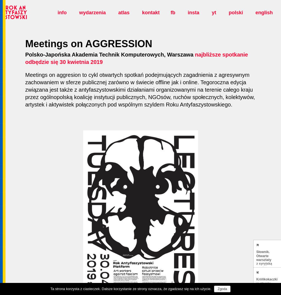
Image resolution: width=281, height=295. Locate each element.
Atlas (124, 12)
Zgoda (222, 289)
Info (62, 12)
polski (236, 12)
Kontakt (151, 12)
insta (193, 12)
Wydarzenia (92, 12)
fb (173, 12)
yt (214, 12)
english (264, 12)
